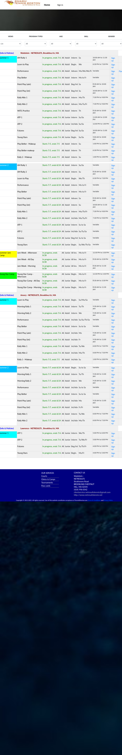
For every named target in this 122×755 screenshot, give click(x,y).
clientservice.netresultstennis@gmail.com (92, 492)
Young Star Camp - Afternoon (25, 275)
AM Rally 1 (22, 57)
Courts (44, 476)
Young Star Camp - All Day (28, 280)
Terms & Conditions (94, 500)
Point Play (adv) (24, 84)
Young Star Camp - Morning (29, 287)
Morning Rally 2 (24, 313)
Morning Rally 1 (24, 306)
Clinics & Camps (48, 479)
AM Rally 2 (22, 172)
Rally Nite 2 (22, 104)
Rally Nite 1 (22, 97)
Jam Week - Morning (26, 266)
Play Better (22, 77)
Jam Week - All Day (25, 259)
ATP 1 (19, 117)
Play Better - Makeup (26, 144)
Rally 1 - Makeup (24, 359)
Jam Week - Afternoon (27, 252)
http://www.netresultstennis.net (88, 495)
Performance (23, 71)
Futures (20, 130)
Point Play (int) (23, 91)
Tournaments (47, 482)
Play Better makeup (25, 150)
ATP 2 (19, 124)
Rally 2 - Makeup (24, 157)
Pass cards (45, 486)
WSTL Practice (23, 110)
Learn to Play (23, 64)
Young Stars (22, 137)
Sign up (113, 59)
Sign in (60, 5)
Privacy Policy (108, 500)
